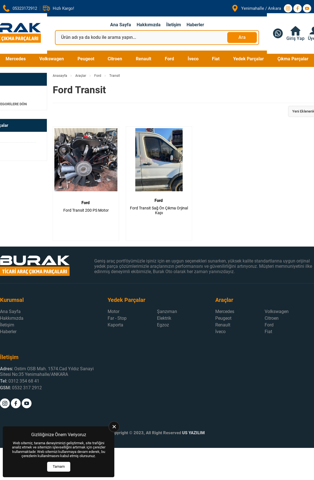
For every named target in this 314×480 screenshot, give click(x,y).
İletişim (173, 24)
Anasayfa (60, 76)
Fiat (215, 58)
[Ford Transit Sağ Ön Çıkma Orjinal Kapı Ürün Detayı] (159, 184)
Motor (113, 311)
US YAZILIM (193, 432)
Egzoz (163, 325)
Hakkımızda (149, 24)
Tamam (59, 466)
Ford (169, 58)
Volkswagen (51, 58)
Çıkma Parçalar (292, 58)
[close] (114, 426)
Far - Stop (117, 318)
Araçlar (80, 76)
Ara (242, 37)
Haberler (195, 24)
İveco (193, 58)
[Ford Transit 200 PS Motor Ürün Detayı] (86, 184)
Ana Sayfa (120, 24)
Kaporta (115, 325)
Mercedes (16, 58)
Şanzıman (167, 311)
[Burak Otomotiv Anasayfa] (47, 266)
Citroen (115, 58)
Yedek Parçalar (248, 58)
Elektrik (164, 318)
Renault (143, 58)
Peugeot (86, 58)
